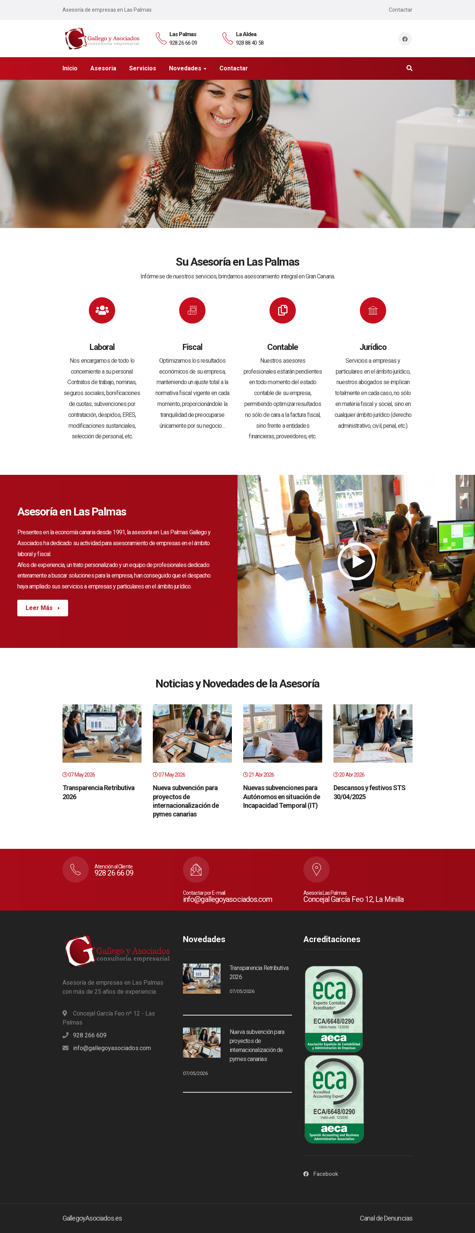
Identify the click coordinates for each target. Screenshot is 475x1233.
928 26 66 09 (183, 43)
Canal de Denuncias (386, 1218)
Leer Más (40, 607)
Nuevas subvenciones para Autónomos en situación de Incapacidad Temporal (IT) (281, 796)
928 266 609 (90, 1035)
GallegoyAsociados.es (92, 1218)
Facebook (326, 1174)
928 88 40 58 (249, 43)
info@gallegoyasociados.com (112, 1048)
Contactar (401, 10)
